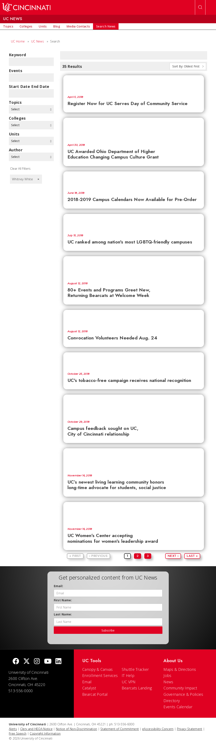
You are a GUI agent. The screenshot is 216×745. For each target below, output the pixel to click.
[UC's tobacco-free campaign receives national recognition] (133, 360)
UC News (37, 41)
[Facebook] (15, 661)
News (168, 681)
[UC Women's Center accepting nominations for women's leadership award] (133, 513)
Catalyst (89, 687)
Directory (171, 700)
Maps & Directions (179, 669)
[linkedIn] (58, 661)
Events (15, 70)
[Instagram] (37, 661)
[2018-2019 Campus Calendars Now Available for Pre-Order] (133, 179)
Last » (192, 556)
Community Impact (180, 687)
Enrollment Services (100, 675)
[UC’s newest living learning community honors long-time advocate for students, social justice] (133, 459)
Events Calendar (177, 706)
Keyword (17, 54)
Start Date (19, 86)
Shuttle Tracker (135, 669)
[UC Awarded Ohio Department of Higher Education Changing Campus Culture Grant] (133, 128)
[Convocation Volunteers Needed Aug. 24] (133, 318)
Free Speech (17, 733)
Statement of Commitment (119, 729)
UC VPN (129, 681)
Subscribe (108, 630)
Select (31, 109)
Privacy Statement (189, 729)
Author (16, 149)
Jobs (167, 675)
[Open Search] (200, 7)
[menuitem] (8, 26)
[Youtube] (47, 661)
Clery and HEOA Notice (36, 729)
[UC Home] (26, 7)
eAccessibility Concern (158, 729)
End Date (40, 86)
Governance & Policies (183, 694)
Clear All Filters (20, 169)
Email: (58, 586)
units (14, 134)
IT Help (128, 675)
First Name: (63, 600)
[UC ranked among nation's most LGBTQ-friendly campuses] (133, 222)
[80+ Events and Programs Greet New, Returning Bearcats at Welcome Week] (133, 267)
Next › (173, 556)
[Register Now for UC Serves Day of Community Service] (133, 83)
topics (15, 102)
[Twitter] (26, 661)
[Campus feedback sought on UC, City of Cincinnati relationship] (133, 405)
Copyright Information (45, 733)
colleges (17, 118)
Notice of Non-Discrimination (76, 729)
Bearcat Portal (95, 694)
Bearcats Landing (137, 687)
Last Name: (63, 614)
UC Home (18, 41)
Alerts (13, 729)
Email (87, 681)
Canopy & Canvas (97, 669)
